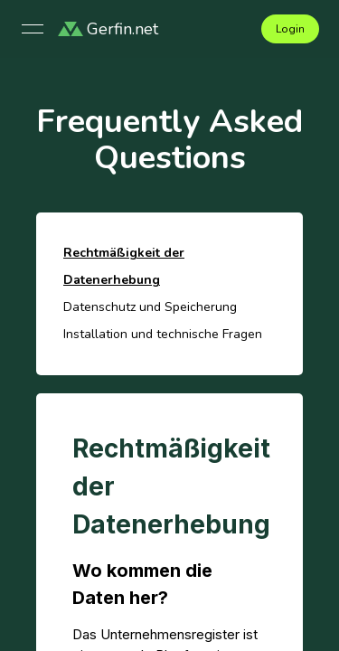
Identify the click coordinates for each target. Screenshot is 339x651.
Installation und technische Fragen (162, 334)
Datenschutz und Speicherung (150, 307)
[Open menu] (32, 29)
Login (290, 29)
